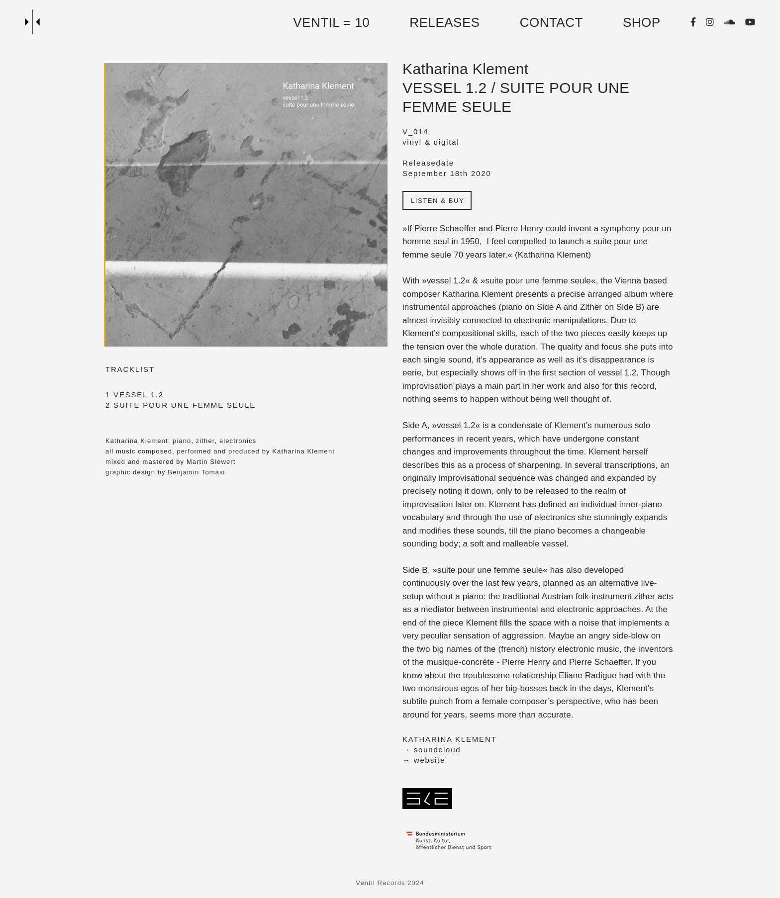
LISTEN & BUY (437, 200)
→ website (423, 760)
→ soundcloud (431, 749)
